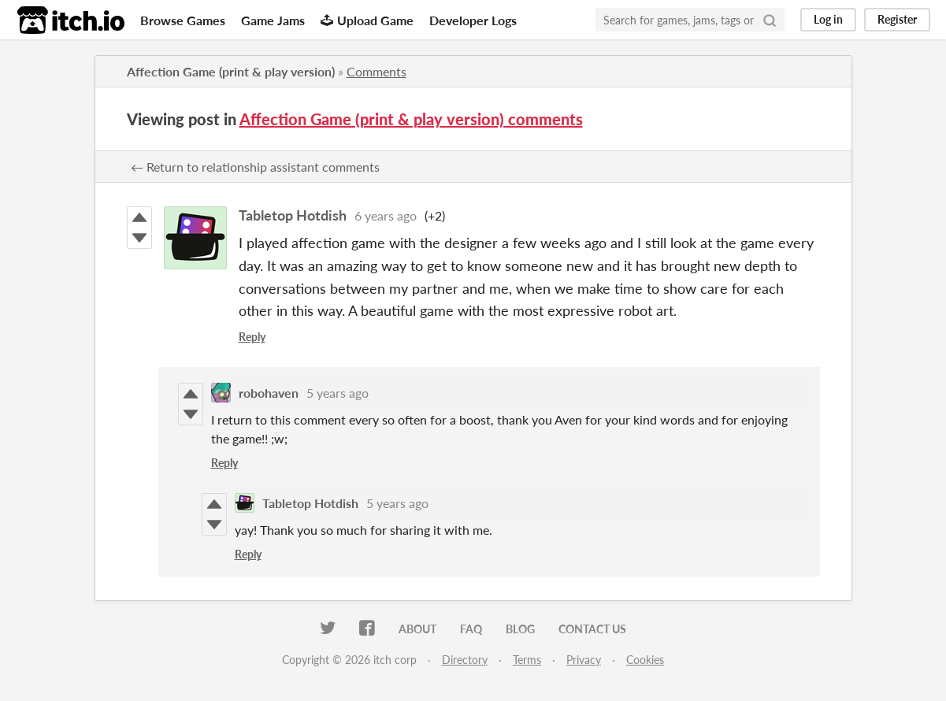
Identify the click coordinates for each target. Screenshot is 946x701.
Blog (520, 629)
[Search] (770, 20)
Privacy (583, 659)
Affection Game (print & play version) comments (411, 118)
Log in (828, 19)
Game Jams (273, 20)
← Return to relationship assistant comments (255, 166)
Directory (465, 659)
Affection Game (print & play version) (231, 71)
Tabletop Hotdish (293, 215)
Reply (252, 336)
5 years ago (337, 392)
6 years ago (385, 215)
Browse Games (182, 20)
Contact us (592, 629)
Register (897, 19)
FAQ (471, 629)
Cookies (645, 659)
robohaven (269, 392)
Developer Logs (473, 20)
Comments (376, 71)
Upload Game (367, 20)
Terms (527, 659)
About (417, 629)
